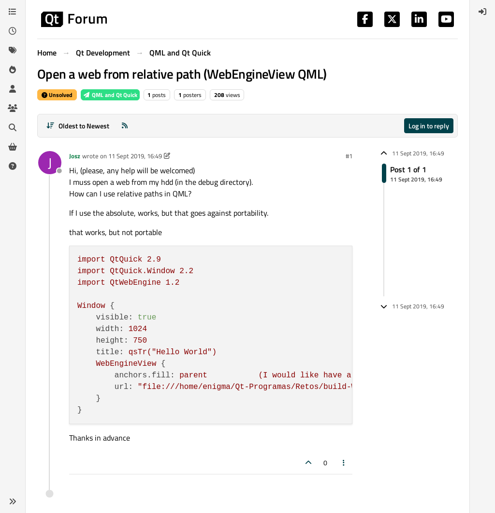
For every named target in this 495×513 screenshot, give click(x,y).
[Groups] (12, 108)
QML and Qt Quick (110, 94)
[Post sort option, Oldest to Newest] (78, 125)
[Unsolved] (12, 166)
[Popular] (12, 69)
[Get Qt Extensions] (12, 146)
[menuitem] (482, 11)
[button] (12, 501)
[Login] (482, 11)
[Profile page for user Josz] (49, 162)
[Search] (12, 127)
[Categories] (12, 11)
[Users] (12, 89)
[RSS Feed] (124, 125)
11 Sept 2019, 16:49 (135, 156)
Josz (74, 156)
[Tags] (12, 50)
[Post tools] (344, 462)
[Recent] (12, 31)
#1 (349, 156)
